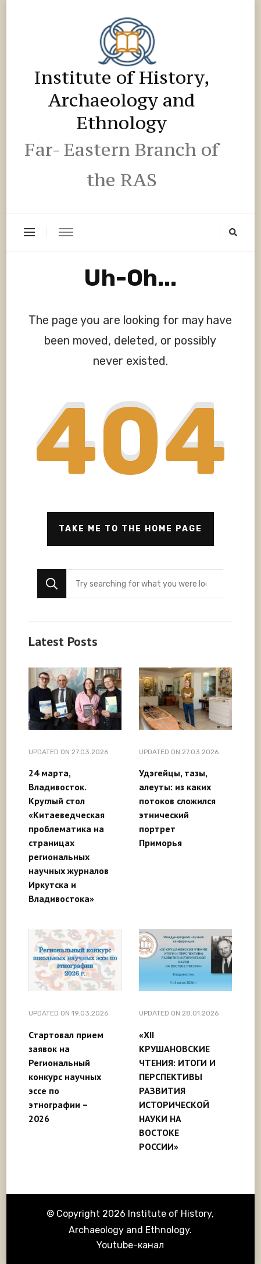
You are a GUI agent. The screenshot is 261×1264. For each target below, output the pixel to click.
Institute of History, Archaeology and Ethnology (122, 100)
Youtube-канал (130, 1245)
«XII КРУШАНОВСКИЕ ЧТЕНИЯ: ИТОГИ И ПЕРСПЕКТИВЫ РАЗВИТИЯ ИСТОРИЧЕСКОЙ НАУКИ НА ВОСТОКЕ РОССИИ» (177, 1090)
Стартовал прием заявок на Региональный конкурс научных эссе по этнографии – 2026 (65, 1076)
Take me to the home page (130, 529)
